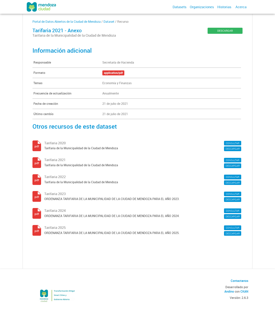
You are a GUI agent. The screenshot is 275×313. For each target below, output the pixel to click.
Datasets (179, 7)
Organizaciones (202, 7)
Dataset (109, 21)
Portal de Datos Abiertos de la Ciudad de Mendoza (66, 21)
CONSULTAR (232, 143)
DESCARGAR (225, 30)
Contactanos (239, 281)
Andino (229, 291)
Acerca (241, 7)
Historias (224, 7)
